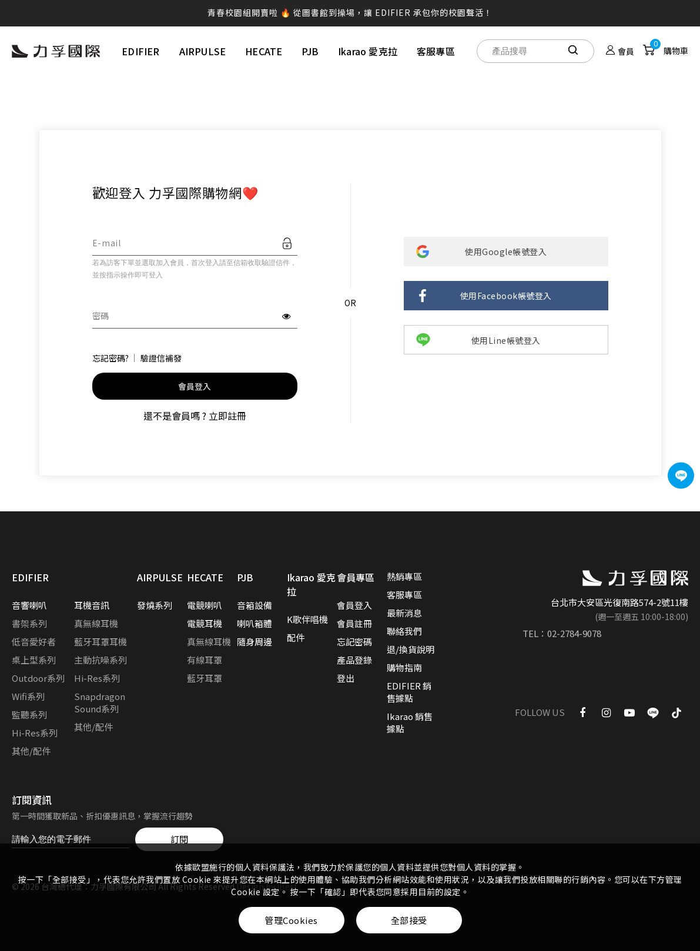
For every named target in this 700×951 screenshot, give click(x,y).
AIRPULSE (202, 51)
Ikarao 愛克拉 (367, 51)
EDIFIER (140, 51)
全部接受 (409, 920)
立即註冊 (227, 415)
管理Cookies (291, 920)
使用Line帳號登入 (506, 340)
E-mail (106, 243)
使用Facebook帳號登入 (506, 296)
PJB (310, 51)
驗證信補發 (161, 358)
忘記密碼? (110, 358)
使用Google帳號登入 (506, 251)
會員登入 (195, 386)
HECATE (263, 51)
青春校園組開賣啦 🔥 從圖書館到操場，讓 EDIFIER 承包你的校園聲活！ (350, 12)
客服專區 (436, 51)
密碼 (100, 316)
